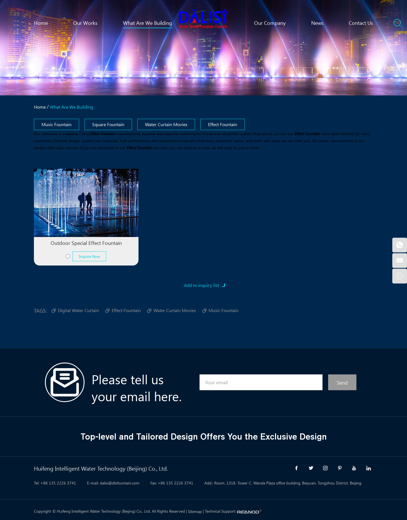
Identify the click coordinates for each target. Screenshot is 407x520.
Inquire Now (89, 256)
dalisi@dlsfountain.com (119, 483)
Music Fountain (57, 124)
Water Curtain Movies (166, 124)
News (317, 22)
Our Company (270, 22)
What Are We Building (147, 22)
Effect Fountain (222, 124)
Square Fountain (108, 124)
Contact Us (361, 22)
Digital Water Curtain (75, 311)
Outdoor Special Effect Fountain (86, 243)
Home (41, 22)
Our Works (85, 22)
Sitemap (195, 511)
